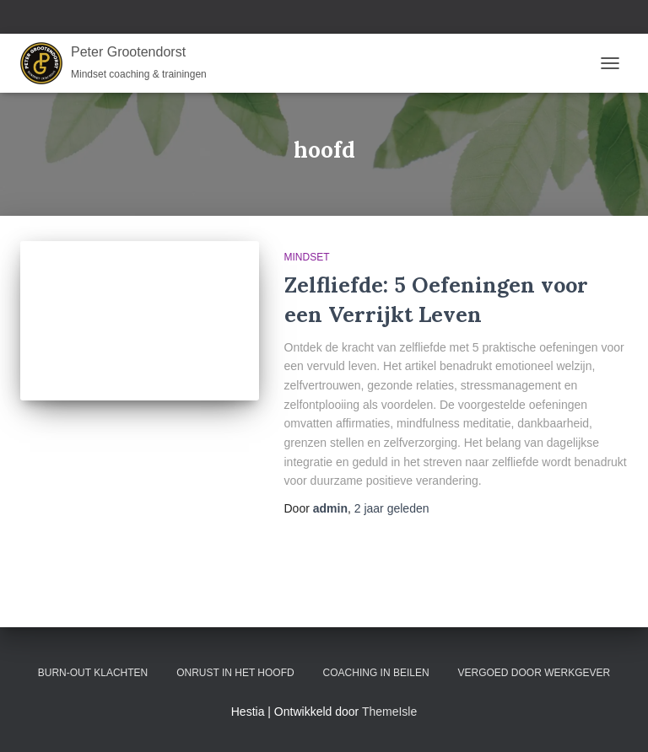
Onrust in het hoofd (235, 673)
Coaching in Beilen (376, 673)
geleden (391, 508)
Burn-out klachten (93, 673)
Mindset (307, 257)
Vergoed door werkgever (534, 673)
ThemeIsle (389, 711)
